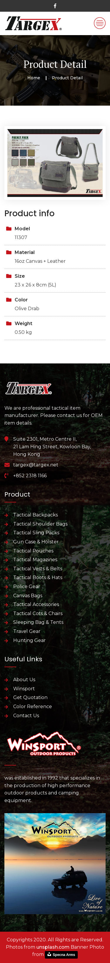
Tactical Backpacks (35, 515)
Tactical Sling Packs (36, 532)
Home (33, 77)
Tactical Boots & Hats (37, 577)
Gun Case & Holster (36, 542)
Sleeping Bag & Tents (38, 622)
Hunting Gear (29, 640)
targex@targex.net (35, 465)
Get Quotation (30, 697)
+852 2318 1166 (30, 475)
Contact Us (26, 715)
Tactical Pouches (33, 551)
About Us (24, 679)
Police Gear (26, 586)
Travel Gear (26, 631)
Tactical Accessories (36, 604)
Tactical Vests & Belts (37, 568)
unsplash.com (53, 947)
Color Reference (32, 706)
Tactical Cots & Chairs (37, 613)
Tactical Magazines (35, 559)
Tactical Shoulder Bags (40, 524)
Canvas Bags (27, 595)
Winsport (24, 688)
